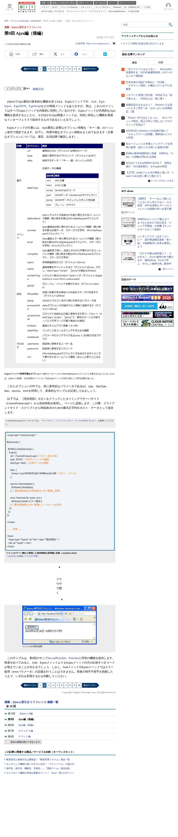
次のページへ (89, 69)
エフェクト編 (25, 730)
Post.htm (74, 658)
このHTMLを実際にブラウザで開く (22, 556)
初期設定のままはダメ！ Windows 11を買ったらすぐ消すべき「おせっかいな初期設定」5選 (149, 108)
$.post (7, 106)
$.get (102, 101)
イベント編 (24, 736)
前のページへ (30, 69)
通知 (41, 54)
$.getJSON (20, 106)
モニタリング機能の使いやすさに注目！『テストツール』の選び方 (40, 764)
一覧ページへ (167, 269)
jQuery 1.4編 (26, 713)
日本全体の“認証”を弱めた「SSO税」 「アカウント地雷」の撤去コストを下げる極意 (149, 85)
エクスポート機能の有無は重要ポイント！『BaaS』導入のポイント (40, 773)
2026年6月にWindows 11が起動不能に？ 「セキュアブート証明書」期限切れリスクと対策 (149, 134)
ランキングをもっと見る (162, 180)
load (93, 101)
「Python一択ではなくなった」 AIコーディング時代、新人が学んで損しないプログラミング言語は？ (149, 121)
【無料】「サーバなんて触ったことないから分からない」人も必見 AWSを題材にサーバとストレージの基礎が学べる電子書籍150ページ (146, 205)
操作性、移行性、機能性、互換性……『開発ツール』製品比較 (38, 768)
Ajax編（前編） (26, 725)
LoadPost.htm (58, 658)
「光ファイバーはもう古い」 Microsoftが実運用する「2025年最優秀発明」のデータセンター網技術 (149, 72)
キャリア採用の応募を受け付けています (143, 43)
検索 (170, 24)
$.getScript (35, 106)
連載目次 (38, 89)
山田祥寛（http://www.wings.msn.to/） (93, 43)
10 (79, 69)
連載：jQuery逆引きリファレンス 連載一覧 (31, 702)
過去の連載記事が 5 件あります (25, 742)
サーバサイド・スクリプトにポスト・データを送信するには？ (69, 421)
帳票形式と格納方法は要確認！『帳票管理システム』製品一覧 (38, 759)
